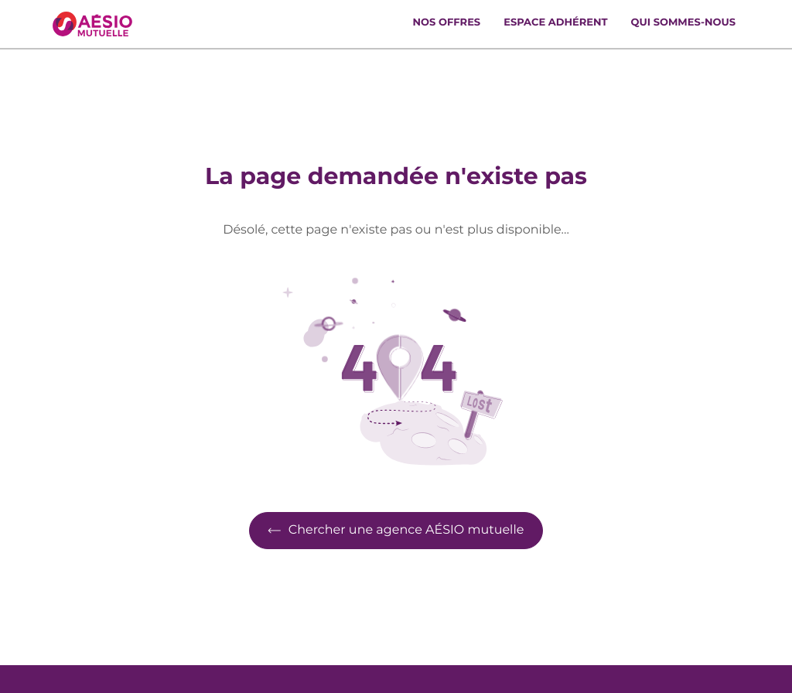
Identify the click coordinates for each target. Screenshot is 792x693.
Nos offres (447, 23)
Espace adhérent (555, 23)
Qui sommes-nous (683, 23)
